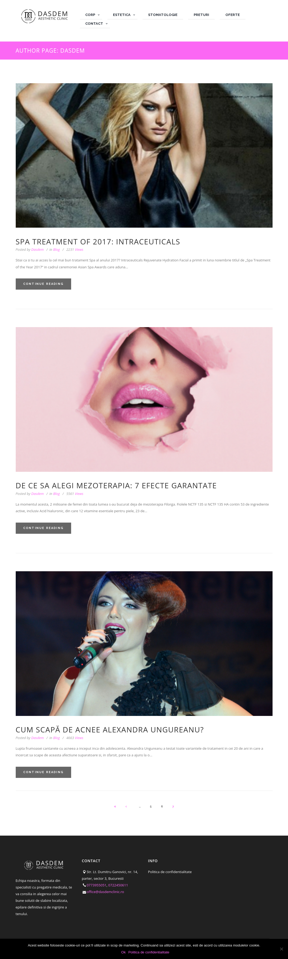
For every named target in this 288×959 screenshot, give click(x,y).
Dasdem (37, 249)
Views (74, 249)
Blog (56, 249)
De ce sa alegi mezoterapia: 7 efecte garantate (116, 485)
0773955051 (96, 885)
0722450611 (118, 885)
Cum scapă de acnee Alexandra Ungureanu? (110, 729)
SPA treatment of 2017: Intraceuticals (98, 241)
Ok (123, 952)
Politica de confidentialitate (170, 871)
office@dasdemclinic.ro (105, 891)
